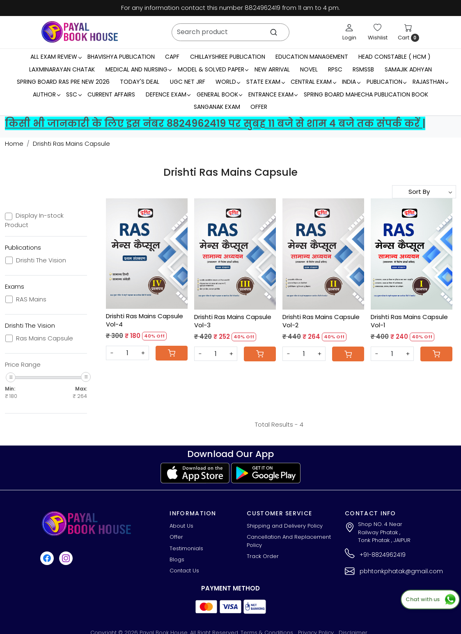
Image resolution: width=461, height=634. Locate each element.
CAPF (172, 57)
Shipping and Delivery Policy (285, 526)
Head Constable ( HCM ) (394, 57)
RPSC (335, 69)
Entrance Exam (273, 94)
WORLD (228, 82)
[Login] (349, 32)
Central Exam (313, 82)
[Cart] (172, 353)
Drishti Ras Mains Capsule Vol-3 (232, 321)
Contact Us (184, 570)
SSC (73, 94)
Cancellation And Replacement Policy (289, 541)
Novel (309, 69)
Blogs (177, 559)
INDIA (351, 82)
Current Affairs (111, 94)
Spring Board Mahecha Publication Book (366, 94)
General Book (219, 94)
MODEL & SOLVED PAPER (213, 69)
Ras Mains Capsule (44, 338)
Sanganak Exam (217, 107)
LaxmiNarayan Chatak (62, 69)
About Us (181, 526)
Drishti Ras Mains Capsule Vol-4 (144, 320)
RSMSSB (363, 69)
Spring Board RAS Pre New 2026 (63, 82)
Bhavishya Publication (121, 57)
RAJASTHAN (430, 82)
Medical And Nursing (139, 69)
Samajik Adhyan (408, 69)
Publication (386, 82)
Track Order (263, 556)
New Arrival (272, 69)
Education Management (311, 57)
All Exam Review (55, 57)
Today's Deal (139, 82)
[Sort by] (424, 191)
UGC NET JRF (187, 82)
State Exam (265, 82)
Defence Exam (168, 94)
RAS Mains (31, 299)
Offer (258, 107)
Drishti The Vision (41, 260)
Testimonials (186, 548)
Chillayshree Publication (227, 57)
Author (46, 94)
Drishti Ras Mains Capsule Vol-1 (409, 321)
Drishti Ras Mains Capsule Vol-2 (321, 321)
